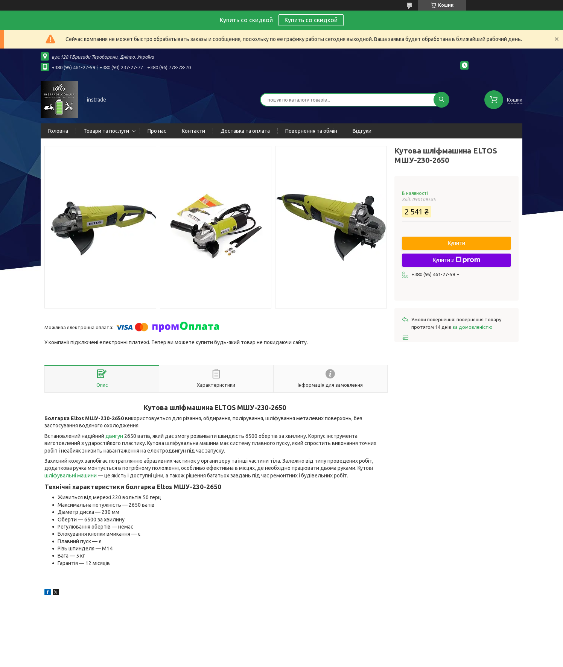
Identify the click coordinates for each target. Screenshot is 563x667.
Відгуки (362, 131)
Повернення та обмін (311, 131)
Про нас (157, 131)
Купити (456, 243)
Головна (58, 131)
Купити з (456, 260)
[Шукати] (441, 100)
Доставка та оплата (245, 131)
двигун (114, 436)
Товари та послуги (106, 131)
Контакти (193, 131)
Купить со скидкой (311, 20)
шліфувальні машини (70, 476)
